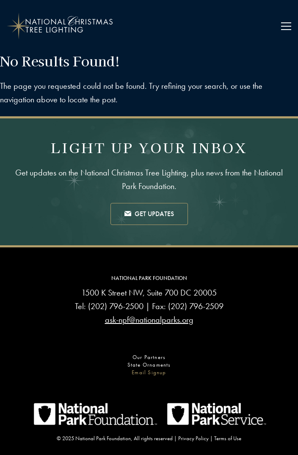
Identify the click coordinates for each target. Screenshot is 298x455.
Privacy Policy (193, 438)
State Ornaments (149, 364)
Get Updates (149, 214)
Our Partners (149, 357)
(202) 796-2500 (115, 306)
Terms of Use (227, 438)
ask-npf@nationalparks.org (149, 319)
